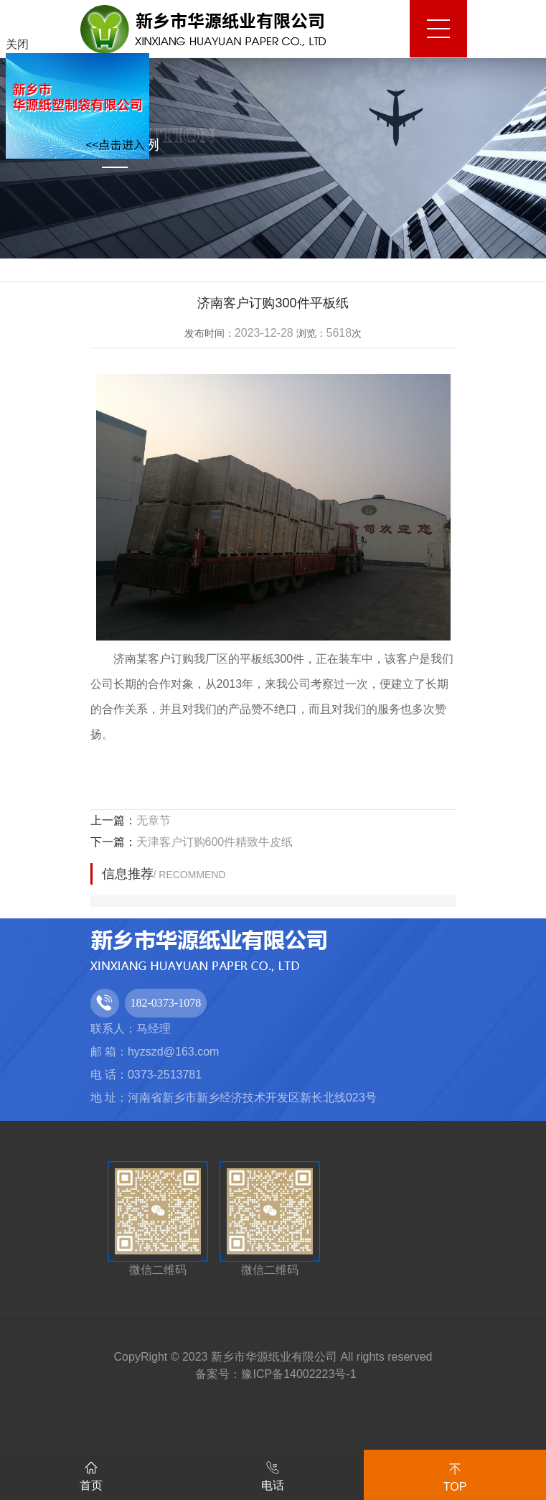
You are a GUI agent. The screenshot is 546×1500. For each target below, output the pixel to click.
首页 (91, 1473)
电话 (272, 1473)
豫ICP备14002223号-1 (298, 1374)
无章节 (153, 820)
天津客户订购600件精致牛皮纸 (214, 842)
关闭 (17, 44)
